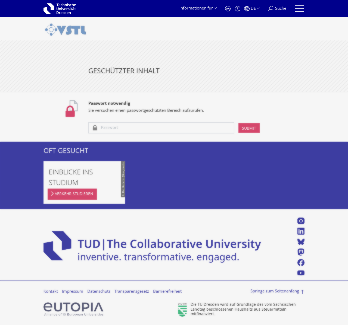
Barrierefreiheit (167, 292)
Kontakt (51, 292)
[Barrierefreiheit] (238, 8)
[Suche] (277, 8)
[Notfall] (228, 8)
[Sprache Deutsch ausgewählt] (252, 8)
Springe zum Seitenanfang (274, 291)
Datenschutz (98, 292)
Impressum (72, 292)
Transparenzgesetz (131, 292)
